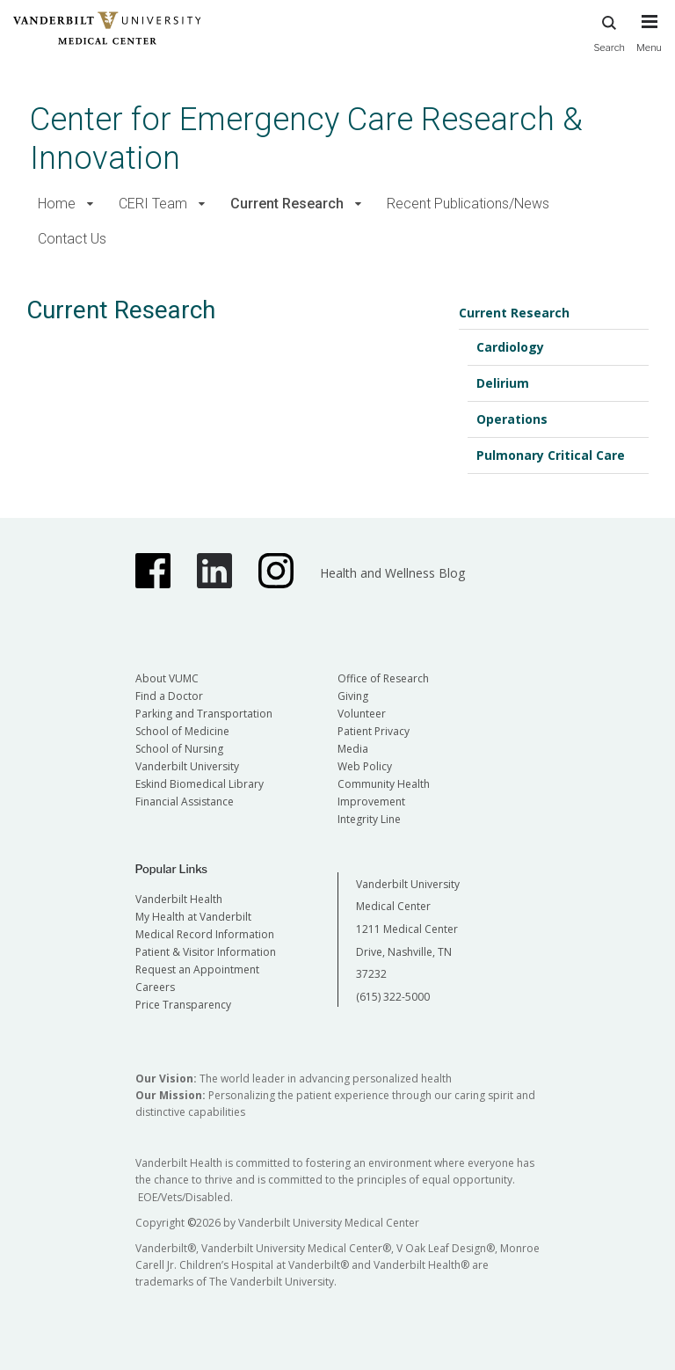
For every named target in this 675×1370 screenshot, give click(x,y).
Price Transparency (183, 1004)
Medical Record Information (204, 934)
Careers (155, 987)
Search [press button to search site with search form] (609, 31)
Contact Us (72, 238)
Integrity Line (369, 819)
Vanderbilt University (187, 766)
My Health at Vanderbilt (193, 916)
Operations (512, 419)
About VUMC (167, 678)
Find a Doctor (169, 696)
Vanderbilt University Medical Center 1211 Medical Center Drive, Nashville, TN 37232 (408, 929)
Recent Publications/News (468, 203)
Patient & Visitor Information (205, 951)
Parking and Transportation (203, 713)
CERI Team (153, 203)
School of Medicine (182, 731)
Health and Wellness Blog (392, 573)
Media (353, 748)
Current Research (287, 203)
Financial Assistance (184, 801)
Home (57, 203)
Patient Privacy (374, 731)
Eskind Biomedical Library (199, 783)
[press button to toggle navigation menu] (649, 41)
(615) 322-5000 (393, 996)
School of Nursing (179, 748)
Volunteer (362, 713)
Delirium (502, 383)
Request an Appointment (197, 969)
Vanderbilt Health (178, 899)
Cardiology (510, 347)
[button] (90, 204)
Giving (353, 696)
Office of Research (383, 678)
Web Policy (365, 766)
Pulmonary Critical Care (550, 455)
